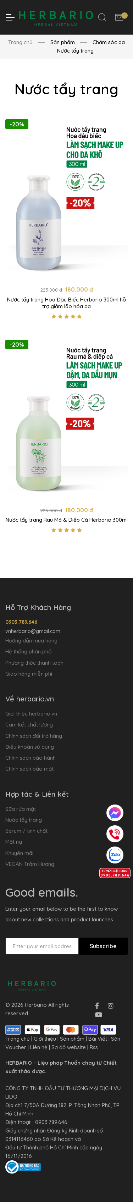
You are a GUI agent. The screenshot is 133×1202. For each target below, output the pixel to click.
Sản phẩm (72, 1038)
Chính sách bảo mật (29, 768)
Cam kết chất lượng (29, 724)
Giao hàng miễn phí (28, 673)
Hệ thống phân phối (28, 651)
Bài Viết (97, 1038)
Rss (94, 1047)
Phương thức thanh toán (34, 662)
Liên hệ (39, 1047)
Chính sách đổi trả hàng (33, 735)
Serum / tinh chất (26, 830)
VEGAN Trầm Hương (29, 864)
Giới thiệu (45, 1038)
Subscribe (103, 946)
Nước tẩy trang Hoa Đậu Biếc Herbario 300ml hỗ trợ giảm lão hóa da (66, 303)
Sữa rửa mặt (20, 809)
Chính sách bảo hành (30, 757)
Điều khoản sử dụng (29, 746)
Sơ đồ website (68, 1047)
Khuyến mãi (19, 853)
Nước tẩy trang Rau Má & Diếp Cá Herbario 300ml (67, 520)
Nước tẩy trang (23, 820)
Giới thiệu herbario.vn (31, 713)
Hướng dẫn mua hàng (31, 640)
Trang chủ (20, 42)
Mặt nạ (13, 841)
